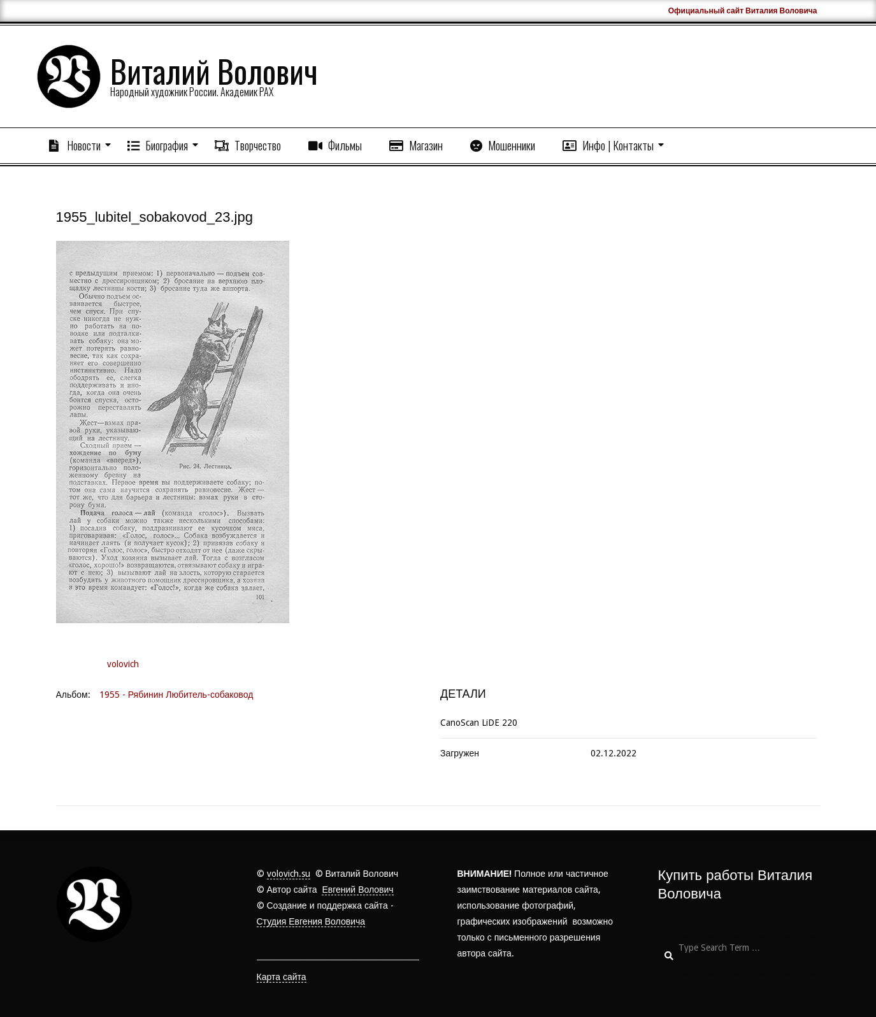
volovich (123, 664)
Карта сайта (281, 977)
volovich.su (288, 874)
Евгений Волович (357, 889)
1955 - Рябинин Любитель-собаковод (176, 694)
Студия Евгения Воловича (311, 921)
